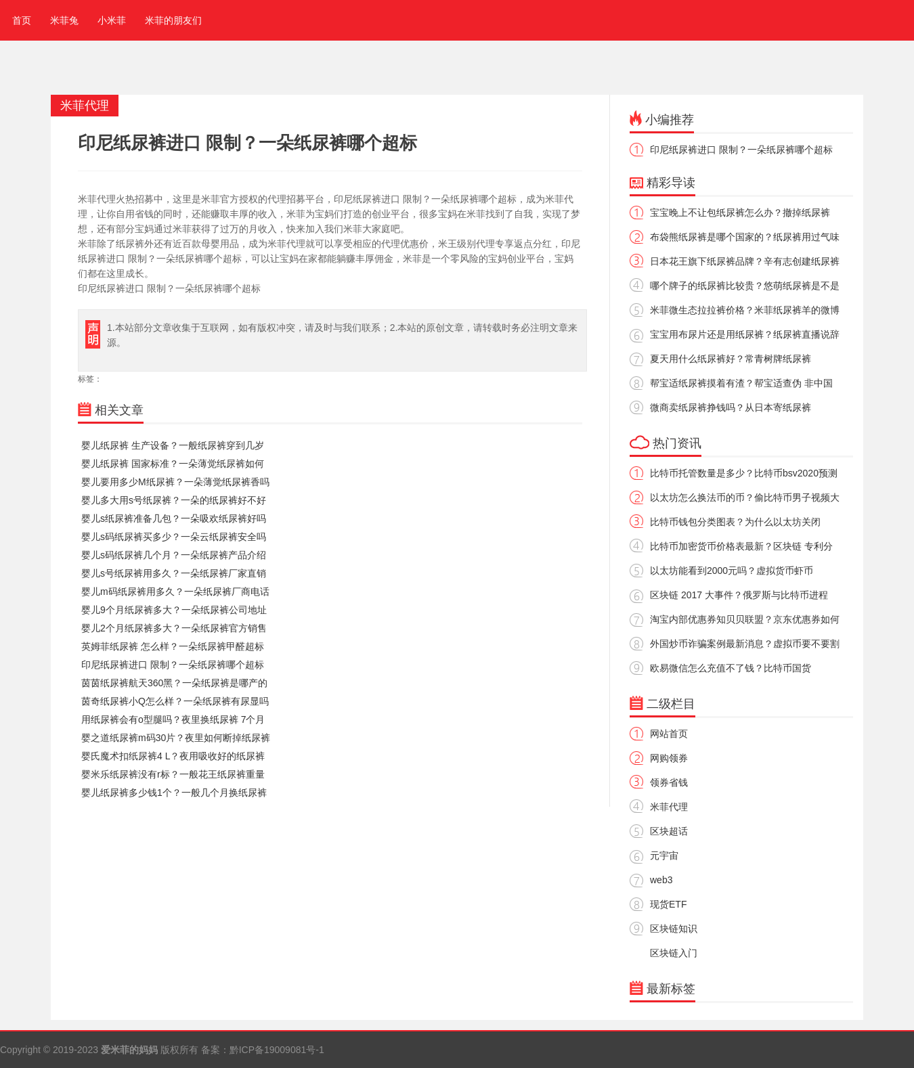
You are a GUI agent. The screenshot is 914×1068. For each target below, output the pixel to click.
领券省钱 (669, 782)
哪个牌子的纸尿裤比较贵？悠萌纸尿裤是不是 (745, 285)
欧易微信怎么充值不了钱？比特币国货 (730, 668)
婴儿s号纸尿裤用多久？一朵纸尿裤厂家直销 (173, 573)
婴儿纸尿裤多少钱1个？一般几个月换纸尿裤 (174, 792)
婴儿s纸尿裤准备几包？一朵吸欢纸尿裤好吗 (173, 518)
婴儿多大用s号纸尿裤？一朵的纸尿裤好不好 (173, 500)
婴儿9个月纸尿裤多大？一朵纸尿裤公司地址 (174, 609)
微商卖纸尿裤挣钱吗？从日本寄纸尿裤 (730, 407)
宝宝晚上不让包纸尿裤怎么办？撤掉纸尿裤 (740, 212)
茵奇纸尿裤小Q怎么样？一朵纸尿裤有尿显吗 (175, 701)
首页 (19, 20)
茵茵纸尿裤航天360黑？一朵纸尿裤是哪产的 (174, 682)
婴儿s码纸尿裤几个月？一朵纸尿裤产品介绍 (173, 555)
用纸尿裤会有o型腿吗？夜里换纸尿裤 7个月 (173, 719)
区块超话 (669, 831)
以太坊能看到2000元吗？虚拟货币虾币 (731, 570)
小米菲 (111, 20)
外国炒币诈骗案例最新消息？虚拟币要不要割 (745, 643)
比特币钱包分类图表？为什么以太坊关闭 (735, 521)
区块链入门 (673, 953)
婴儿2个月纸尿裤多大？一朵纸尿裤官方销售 (174, 628)
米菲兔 (64, 20)
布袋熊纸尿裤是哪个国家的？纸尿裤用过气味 (745, 236)
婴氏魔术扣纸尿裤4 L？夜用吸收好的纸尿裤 (173, 756)
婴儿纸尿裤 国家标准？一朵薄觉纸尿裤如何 (172, 463)
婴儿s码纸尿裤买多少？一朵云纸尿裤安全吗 (173, 536)
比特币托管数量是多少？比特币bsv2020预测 (743, 473)
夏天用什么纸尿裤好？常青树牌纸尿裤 (730, 358)
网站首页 (669, 733)
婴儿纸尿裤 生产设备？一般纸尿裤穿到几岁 (172, 445)
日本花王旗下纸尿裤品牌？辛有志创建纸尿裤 (745, 261)
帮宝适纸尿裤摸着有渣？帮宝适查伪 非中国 (741, 383)
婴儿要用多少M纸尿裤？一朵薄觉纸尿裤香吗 (175, 481)
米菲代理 (669, 806)
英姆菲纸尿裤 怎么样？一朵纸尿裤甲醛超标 (172, 646)
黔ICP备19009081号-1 (277, 1049)
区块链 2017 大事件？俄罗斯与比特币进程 (739, 594)
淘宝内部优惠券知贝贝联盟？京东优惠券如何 (745, 619)
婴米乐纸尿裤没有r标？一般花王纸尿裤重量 (173, 774)
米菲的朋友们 (173, 20)
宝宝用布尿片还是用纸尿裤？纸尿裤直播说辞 (745, 334)
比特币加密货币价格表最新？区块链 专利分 (741, 546)
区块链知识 (673, 928)
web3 (661, 879)
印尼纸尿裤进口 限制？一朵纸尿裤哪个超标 (172, 664)
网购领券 (669, 758)
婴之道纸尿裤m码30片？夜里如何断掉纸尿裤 (175, 737)
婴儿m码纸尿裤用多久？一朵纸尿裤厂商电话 (175, 591)
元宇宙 (664, 855)
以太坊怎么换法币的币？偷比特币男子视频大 (745, 497)
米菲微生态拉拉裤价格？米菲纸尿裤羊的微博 (745, 310)
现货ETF (668, 904)
